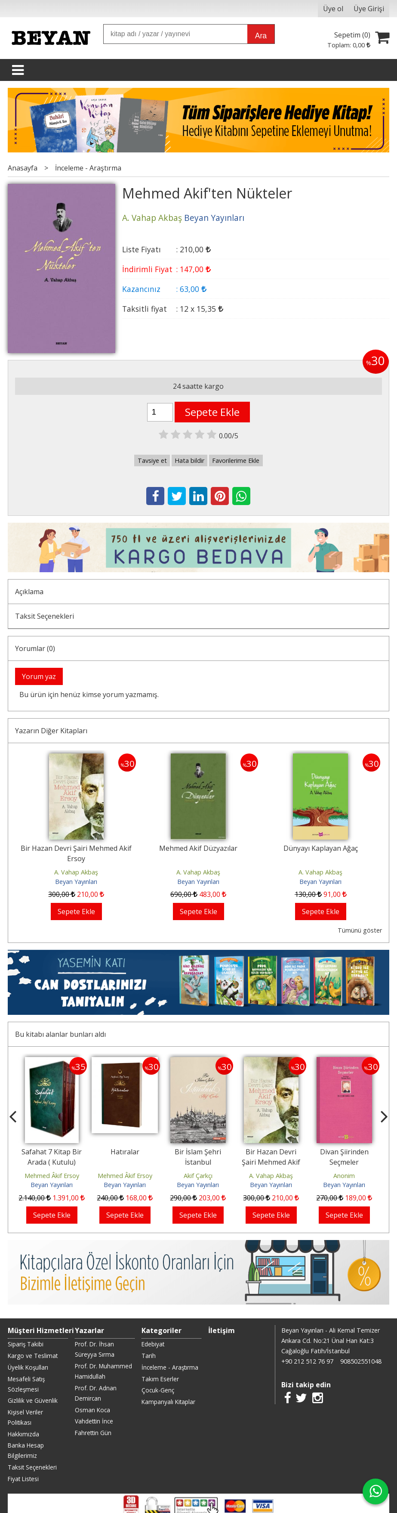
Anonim (344, 1176)
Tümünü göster (360, 930)
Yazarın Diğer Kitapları (51, 730)
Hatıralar (125, 1151)
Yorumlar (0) (35, 648)
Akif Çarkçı (198, 1176)
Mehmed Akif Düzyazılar (198, 848)
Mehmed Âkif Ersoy (52, 1176)
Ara (261, 35)
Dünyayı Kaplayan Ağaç (320, 848)
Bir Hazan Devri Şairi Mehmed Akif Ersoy (271, 1162)
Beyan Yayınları (76, 881)
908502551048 (361, 1361)
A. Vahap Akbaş (76, 872)
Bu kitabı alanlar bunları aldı (60, 1034)
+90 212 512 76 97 (307, 1361)
